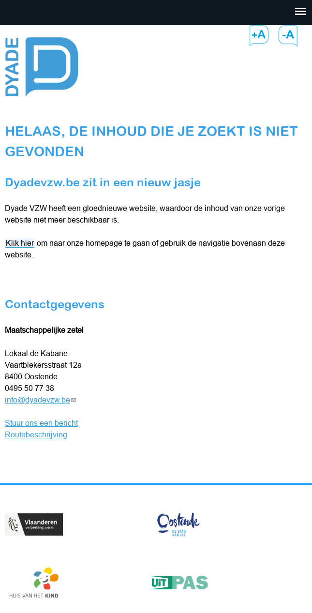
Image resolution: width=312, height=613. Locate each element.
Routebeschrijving (36, 434)
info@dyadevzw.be (40, 399)
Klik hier (20, 243)
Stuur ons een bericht (41, 423)
